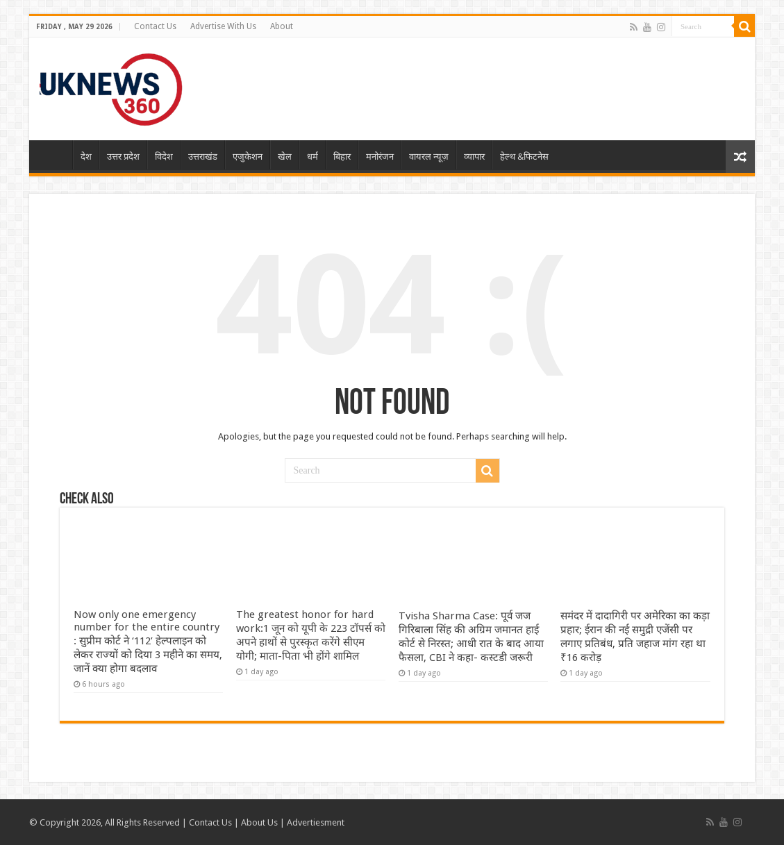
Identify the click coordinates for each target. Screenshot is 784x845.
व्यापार (474, 156)
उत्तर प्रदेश (123, 156)
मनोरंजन (380, 156)
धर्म (312, 156)
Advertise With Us (223, 26)
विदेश (164, 156)
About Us (259, 822)
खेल (285, 156)
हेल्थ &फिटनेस (524, 156)
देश (86, 156)
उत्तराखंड (202, 156)
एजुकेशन (247, 156)
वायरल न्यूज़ (429, 156)
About (281, 26)
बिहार (342, 156)
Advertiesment (315, 822)
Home (54, 154)
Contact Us (155, 26)
